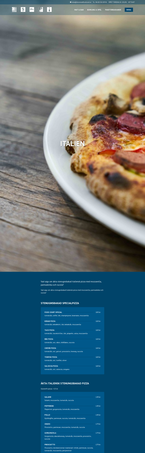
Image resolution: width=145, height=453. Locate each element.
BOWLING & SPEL (94, 10)
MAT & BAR (79, 10)
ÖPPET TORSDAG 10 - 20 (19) (118, 2)
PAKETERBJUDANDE (113, 10)
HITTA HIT (131, 2)
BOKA (129, 10)
